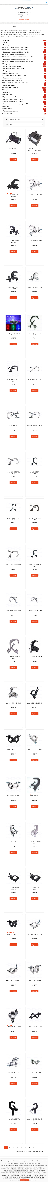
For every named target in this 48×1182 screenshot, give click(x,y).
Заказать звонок (24, 19)
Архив (5, 42)
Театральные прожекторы (12, 111)
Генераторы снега (9, 71)
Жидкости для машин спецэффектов (15, 75)
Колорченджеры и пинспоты (12, 80)
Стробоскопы (7, 108)
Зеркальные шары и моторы (12, 78)
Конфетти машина (9, 85)
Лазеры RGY (7, 92)
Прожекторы (7, 94)
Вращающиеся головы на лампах (14, 54)
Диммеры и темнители (10, 73)
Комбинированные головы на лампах (15, 83)
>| (41, 1148)
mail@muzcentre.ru (24, 17)
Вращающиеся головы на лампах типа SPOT (17, 59)
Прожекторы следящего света (13, 99)
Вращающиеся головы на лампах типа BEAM (18, 57)
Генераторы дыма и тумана (12, 66)
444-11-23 (24, 15)
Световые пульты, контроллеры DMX (15, 104)
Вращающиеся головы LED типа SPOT (15, 50)
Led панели (7, 40)
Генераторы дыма (9, 64)
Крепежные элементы (10, 87)
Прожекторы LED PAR (10, 97)
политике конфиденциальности (33, 1177)
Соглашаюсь (24, 1180)
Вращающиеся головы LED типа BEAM (15, 47)
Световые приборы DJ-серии (13, 101)
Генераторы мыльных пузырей (13, 68)
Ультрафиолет (8, 113)
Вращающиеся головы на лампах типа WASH (18, 61)
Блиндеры (6, 45)
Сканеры (6, 106)
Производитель (7, 26)
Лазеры (5, 90)
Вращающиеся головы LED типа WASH (16, 52)
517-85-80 (24, 13)
